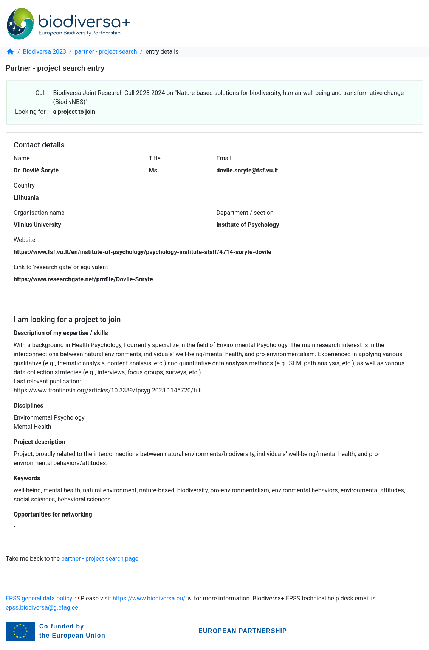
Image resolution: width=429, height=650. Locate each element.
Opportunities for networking (53, 514)
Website (24, 240)
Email (223, 158)
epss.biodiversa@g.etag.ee (42, 607)
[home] (10, 51)
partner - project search (106, 51)
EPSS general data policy (39, 598)
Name (22, 158)
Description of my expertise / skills (61, 333)
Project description (39, 441)
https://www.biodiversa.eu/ (149, 598)
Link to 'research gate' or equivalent (61, 267)
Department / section (245, 212)
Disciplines (28, 405)
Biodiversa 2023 (44, 51)
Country (24, 185)
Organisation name (39, 212)
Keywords (27, 478)
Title (155, 158)
